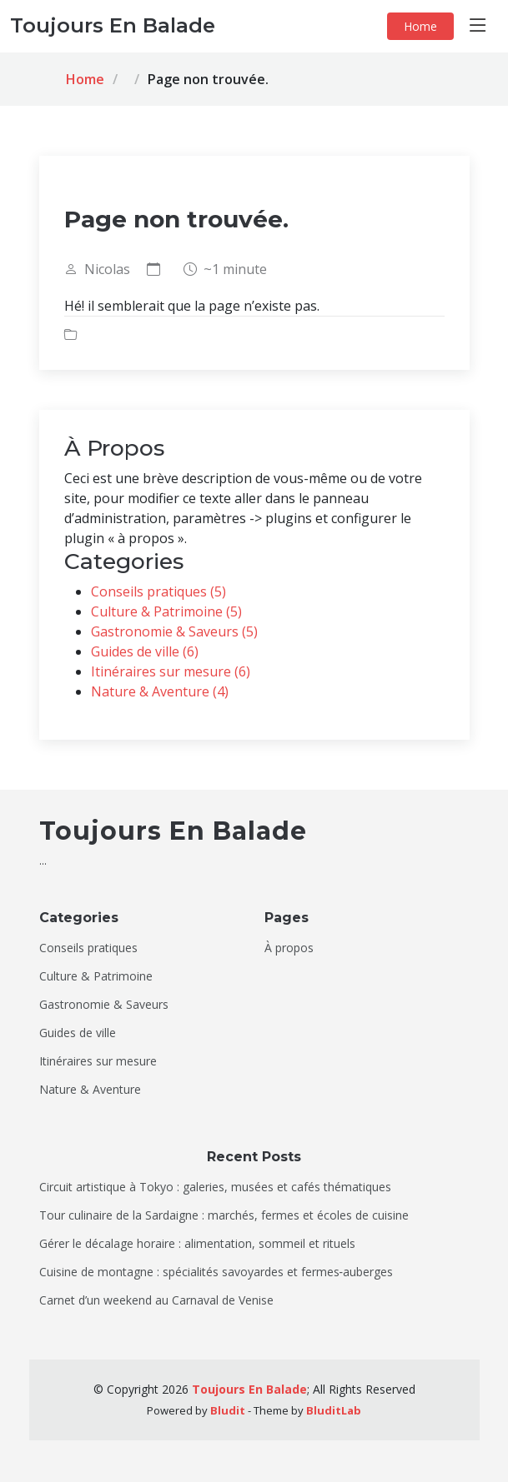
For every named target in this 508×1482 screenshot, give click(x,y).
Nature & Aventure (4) (160, 691)
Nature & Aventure (90, 1089)
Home (420, 26)
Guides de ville (77, 1033)
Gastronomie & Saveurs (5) (174, 631)
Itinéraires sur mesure (98, 1061)
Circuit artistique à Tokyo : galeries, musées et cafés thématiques (215, 1187)
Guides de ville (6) (145, 651)
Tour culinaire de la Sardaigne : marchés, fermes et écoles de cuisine (224, 1215)
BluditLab (333, 1410)
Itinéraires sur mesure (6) (170, 671)
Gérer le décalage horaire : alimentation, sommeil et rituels (197, 1244)
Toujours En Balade (249, 1389)
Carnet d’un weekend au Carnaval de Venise (156, 1300)
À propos (289, 948)
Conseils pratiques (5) (158, 591)
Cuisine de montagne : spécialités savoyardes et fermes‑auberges (216, 1272)
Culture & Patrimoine (96, 976)
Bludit (227, 1410)
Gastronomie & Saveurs (103, 1004)
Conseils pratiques (88, 948)
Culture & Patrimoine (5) (166, 611)
